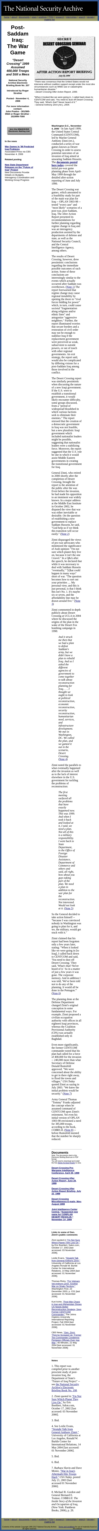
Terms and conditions (67, 1527)
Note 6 (56, 993)
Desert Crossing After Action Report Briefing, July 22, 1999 (66, 1191)
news (34, 17)
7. (53, 1467)
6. (53, 1462)
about (14, 17)
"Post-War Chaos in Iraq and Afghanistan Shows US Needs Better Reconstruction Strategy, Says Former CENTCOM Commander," (67, 1308)
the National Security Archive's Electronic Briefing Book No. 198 (65, 1387)
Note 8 (68, 1129)
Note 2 (65, 533)
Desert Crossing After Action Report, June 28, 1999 (64, 1181)
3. (53, 1420)
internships (71, 17)
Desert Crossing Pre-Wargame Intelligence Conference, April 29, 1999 (65, 1170)
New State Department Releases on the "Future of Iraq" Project (19, 167)
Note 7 (67, 1093)
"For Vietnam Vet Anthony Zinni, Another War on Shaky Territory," (66, 1284)
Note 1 (70, 286)
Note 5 (68, 908)
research (59, 17)
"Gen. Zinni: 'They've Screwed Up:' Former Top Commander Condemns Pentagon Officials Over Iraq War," (66, 1337)
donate (90, 17)
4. (53, 1426)
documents (24, 17)
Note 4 (63, 759)
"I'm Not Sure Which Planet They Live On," (66, 1241)
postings (43, 17)
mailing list (49, 19)
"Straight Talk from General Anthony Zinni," (66, 1259)
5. (53, 1456)
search (82, 17)
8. (53, 1492)
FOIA (51, 17)
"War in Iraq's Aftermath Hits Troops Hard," (64, 1473)
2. (53, 1396)
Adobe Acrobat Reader (66, 1163)
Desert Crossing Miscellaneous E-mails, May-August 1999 (67, 1201)
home (7, 17)
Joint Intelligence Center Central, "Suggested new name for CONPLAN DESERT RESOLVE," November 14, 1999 (65, 1214)
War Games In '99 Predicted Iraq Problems (19, 147)
